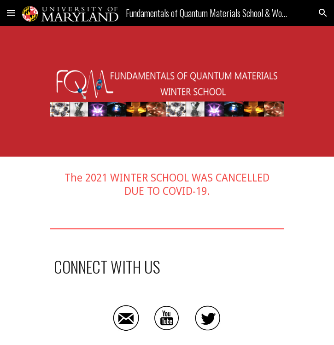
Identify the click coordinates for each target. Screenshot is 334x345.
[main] (167, 185)
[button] (11, 12)
